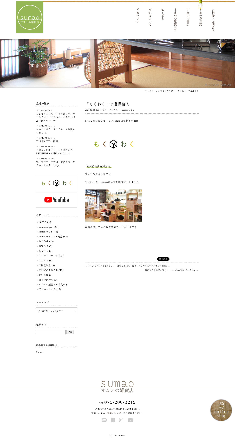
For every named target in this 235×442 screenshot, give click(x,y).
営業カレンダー (115, 416)
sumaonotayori (46, 230)
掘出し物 (43, 278)
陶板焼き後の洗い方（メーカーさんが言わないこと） (172, 273)
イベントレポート (48, 259)
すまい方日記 (166, 94)
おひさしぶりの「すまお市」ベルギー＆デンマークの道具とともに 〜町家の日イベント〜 (56, 120)
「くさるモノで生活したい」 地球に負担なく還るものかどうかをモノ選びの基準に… (127, 269)
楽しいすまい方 (47, 292)
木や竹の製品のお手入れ (52, 287)
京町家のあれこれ (48, 273)
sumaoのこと (46, 235)
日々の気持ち (46, 283)
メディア (43, 263)
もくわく (43, 254)
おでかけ (43, 244)
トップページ (151, 94)
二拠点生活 (45, 268)
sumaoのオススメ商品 (51, 239)
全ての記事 (45, 225)
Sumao (39, 355)
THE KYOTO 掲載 (47, 144)
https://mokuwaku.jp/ (99, 169)
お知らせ (43, 249)
